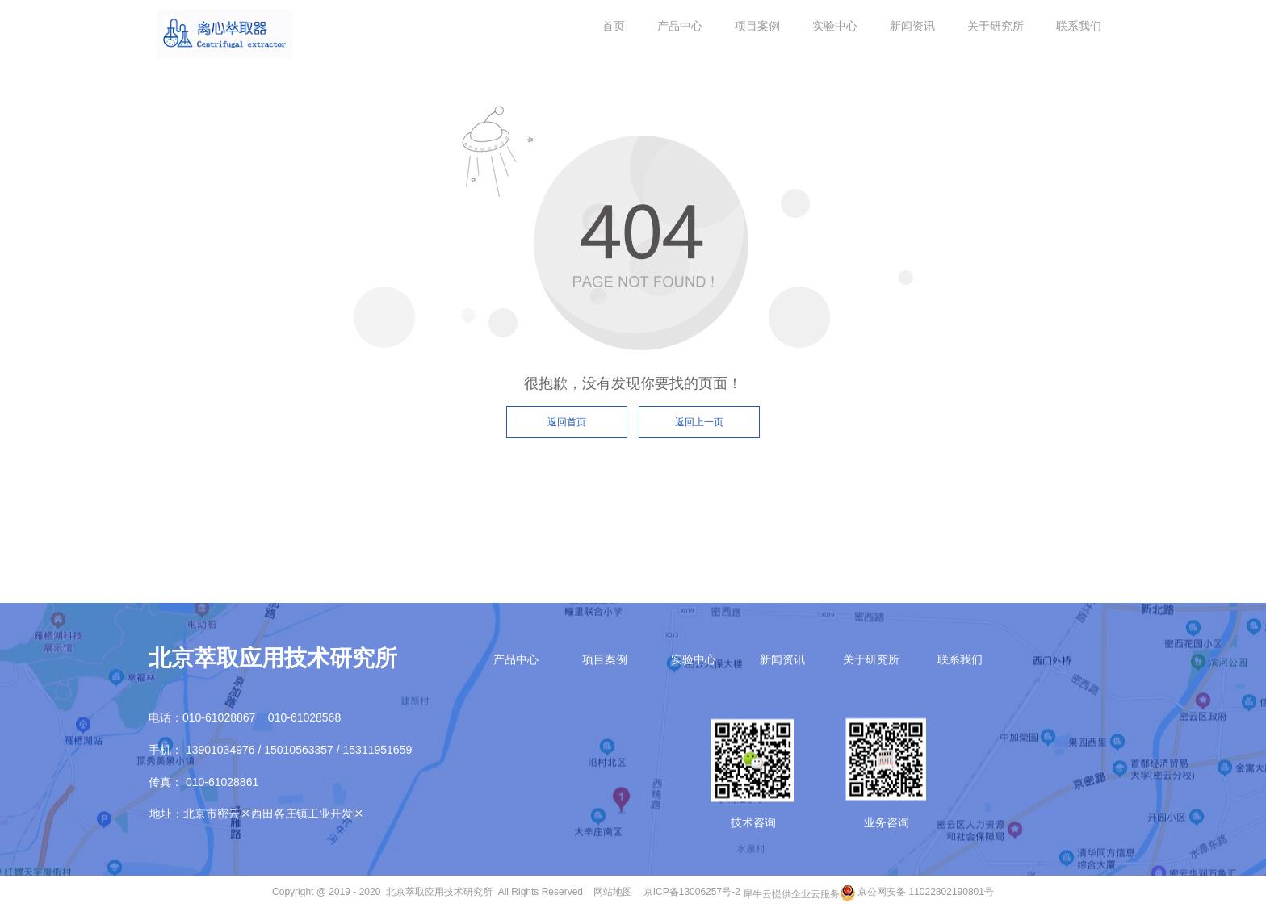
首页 (613, 25)
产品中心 (679, 25)
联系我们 (1078, 25)
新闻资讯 (912, 25)
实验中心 (834, 25)
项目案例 (757, 25)
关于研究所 (995, 25)
